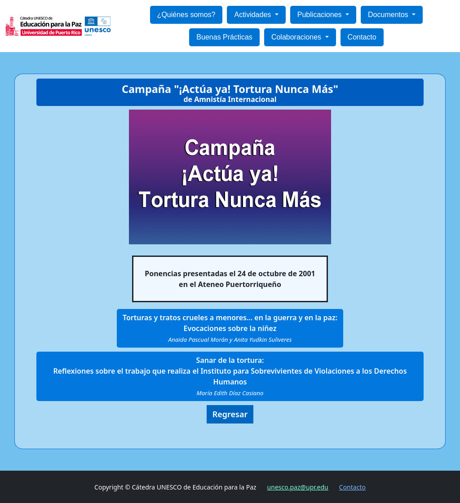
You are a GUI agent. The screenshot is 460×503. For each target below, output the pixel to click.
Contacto (362, 37)
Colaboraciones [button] (297, 37)
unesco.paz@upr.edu (297, 487)
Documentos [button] (389, 14)
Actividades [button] (253, 14)
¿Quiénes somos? (186, 14)
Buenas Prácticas (224, 37)
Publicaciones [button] (320, 14)
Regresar (230, 414)
